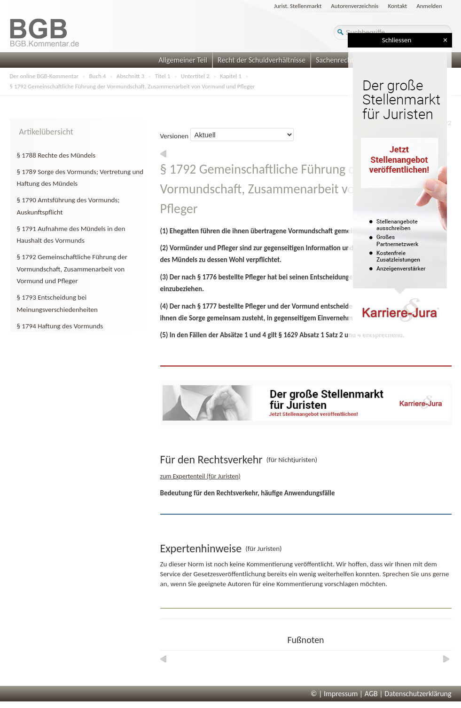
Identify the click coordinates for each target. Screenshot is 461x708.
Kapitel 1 (231, 76)
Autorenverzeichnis (354, 5)
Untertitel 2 (195, 76)
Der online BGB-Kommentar (44, 76)
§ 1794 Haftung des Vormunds (60, 326)
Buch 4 (97, 76)
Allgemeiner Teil (182, 60)
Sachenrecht (334, 60)
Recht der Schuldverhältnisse (261, 60)
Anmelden (429, 5)
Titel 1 (163, 76)
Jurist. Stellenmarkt (297, 5)
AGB (371, 693)
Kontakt (397, 5)
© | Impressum (334, 693)
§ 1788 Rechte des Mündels (56, 155)
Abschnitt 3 (130, 76)
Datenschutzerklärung (417, 693)
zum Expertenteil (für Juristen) (200, 476)
